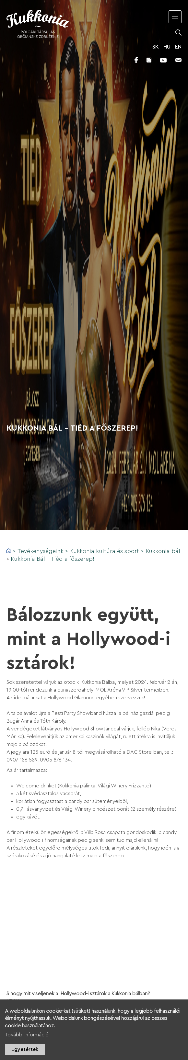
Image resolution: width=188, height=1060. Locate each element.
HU (166, 47)
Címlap (8, 550)
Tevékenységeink (41, 551)
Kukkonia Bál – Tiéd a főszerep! (53, 559)
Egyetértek (24, 1049)
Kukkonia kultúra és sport (104, 551)
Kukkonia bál (163, 551)
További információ (27, 1034)
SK (155, 47)
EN (178, 47)
